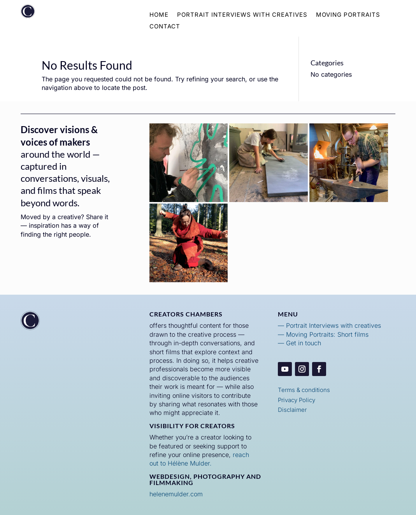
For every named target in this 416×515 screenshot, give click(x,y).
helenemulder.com (176, 494)
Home (159, 15)
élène (180, 463)
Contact (164, 27)
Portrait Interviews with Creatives (242, 15)
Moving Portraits (348, 15)
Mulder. (200, 463)
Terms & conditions (304, 390)
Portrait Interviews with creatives (333, 325)
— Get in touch (299, 343)
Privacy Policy (296, 400)
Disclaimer (292, 409)
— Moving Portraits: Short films (323, 334)
